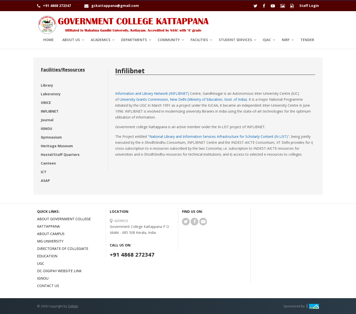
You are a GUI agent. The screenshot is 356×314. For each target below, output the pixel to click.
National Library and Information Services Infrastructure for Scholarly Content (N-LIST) (218, 136)
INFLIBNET (50, 111)
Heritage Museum (57, 146)
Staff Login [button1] (309, 5)
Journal (47, 120)
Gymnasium (51, 137)
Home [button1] (48, 39)
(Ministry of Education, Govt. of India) (216, 99)
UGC (40, 263)
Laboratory (51, 94)
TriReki (73, 306)
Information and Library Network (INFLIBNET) (152, 93)
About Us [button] (71, 39)
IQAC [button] (267, 39)
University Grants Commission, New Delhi (153, 99)
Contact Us (48, 285)
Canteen (48, 163)
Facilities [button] (199, 39)
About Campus (51, 233)
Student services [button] (235, 39)
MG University (50, 241)
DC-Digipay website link (59, 270)
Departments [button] (134, 39)
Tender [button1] (307, 39)
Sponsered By (294, 306)
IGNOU (46, 128)
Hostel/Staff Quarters (60, 154)
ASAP (45, 180)
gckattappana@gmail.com (115, 5)
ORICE (46, 102)
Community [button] (169, 39)
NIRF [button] (285, 39)
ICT (43, 171)
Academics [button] (100, 39)
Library (47, 85)
